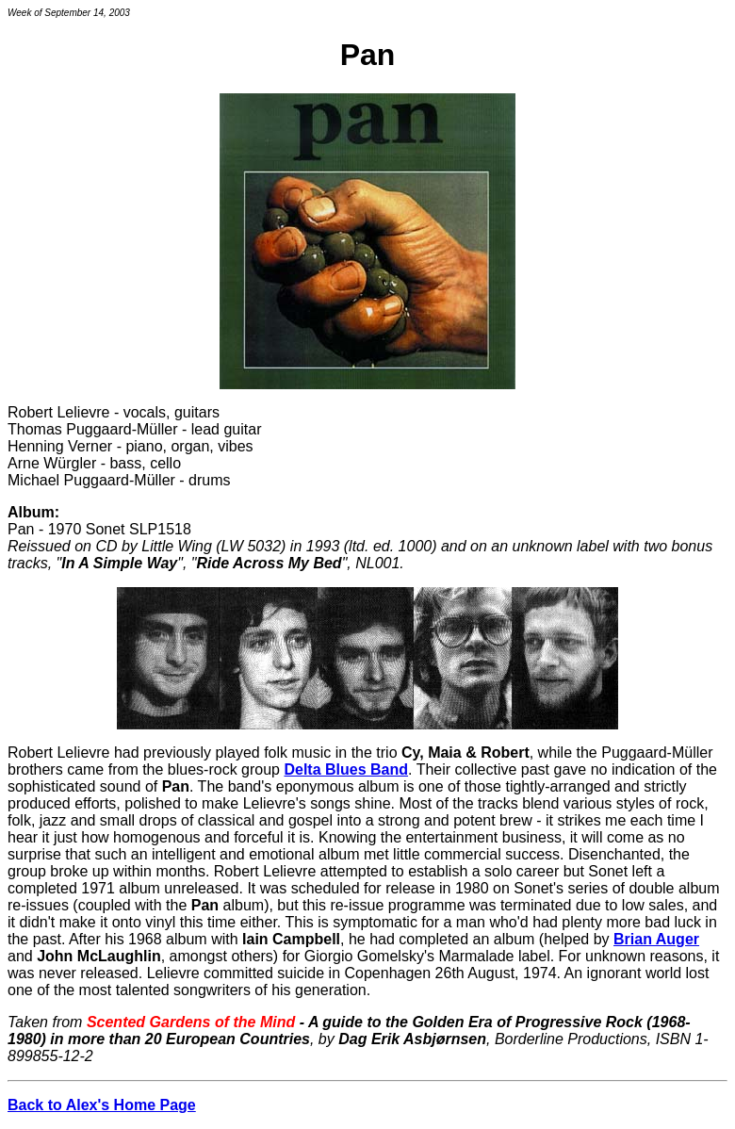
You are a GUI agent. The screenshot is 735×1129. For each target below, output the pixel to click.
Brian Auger (656, 939)
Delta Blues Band (346, 769)
